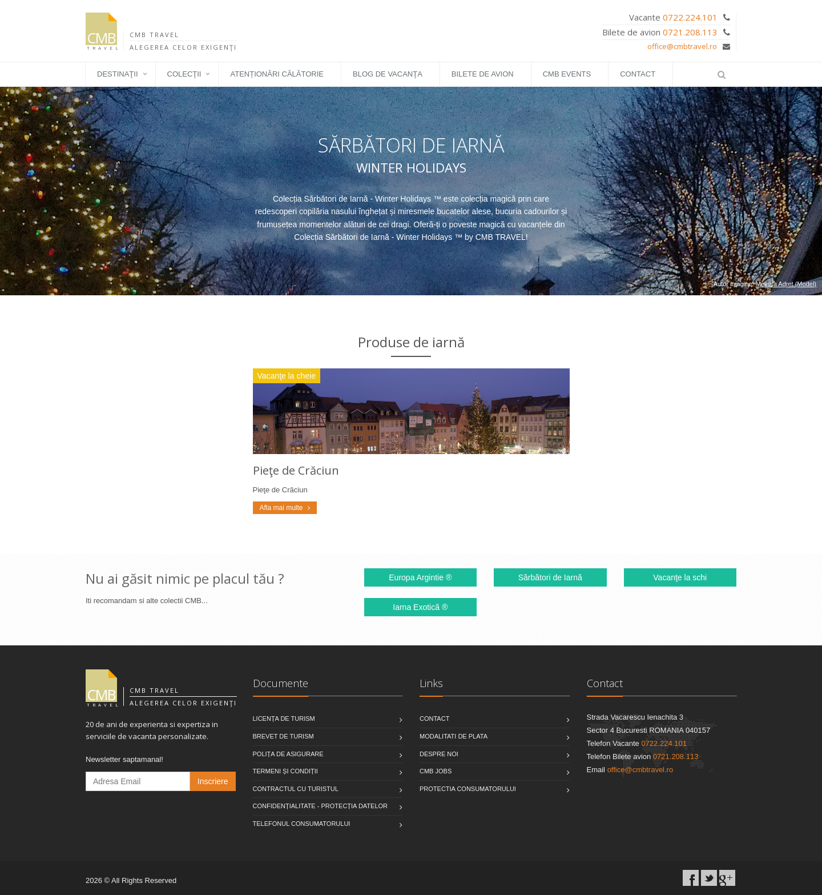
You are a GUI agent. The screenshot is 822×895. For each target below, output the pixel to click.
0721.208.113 (690, 32)
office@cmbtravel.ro (682, 46)
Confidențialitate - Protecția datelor (320, 805)
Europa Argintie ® (420, 577)
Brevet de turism (283, 736)
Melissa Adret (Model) (786, 283)
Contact (637, 74)
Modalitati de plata (453, 736)
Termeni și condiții (285, 771)
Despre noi (439, 753)
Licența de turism (284, 718)
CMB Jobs (436, 771)
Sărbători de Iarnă (550, 577)
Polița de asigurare (288, 753)
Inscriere (213, 781)
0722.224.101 (690, 17)
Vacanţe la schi (680, 577)
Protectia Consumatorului (468, 788)
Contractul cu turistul (296, 788)
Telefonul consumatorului (301, 823)
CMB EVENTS (567, 74)
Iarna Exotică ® (420, 607)
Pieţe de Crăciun (296, 470)
